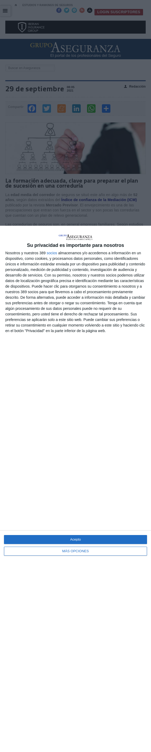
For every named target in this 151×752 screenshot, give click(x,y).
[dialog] (75, 489)
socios (52, 253)
